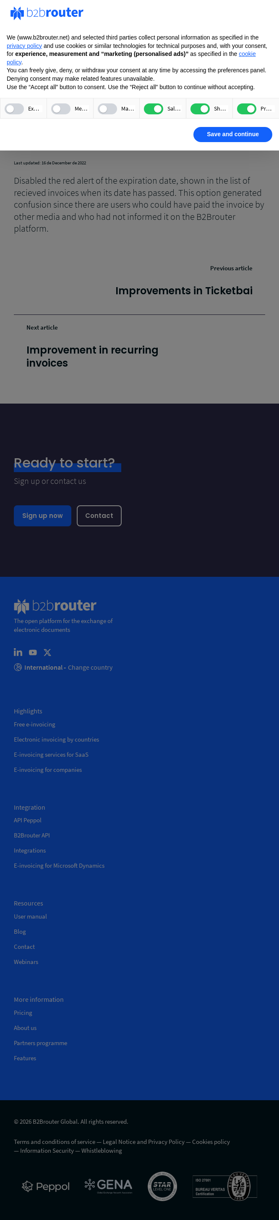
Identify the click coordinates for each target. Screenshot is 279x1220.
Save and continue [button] (233, 134)
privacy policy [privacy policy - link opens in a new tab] (24, 45)
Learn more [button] (36, 134)
